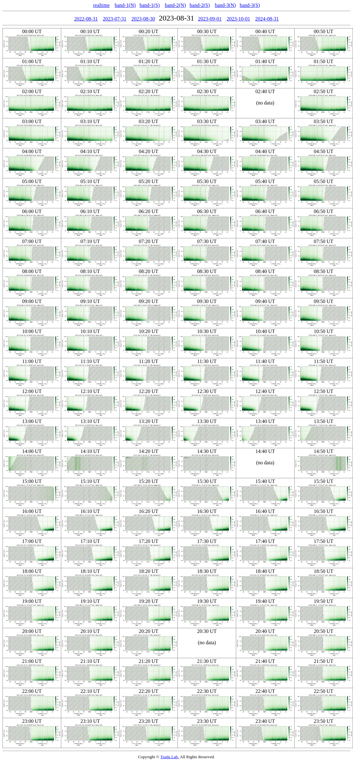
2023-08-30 (143, 18)
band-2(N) (175, 5)
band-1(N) (125, 5)
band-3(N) (225, 5)
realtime (101, 5)
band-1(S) (150, 5)
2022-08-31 (86, 18)
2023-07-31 (115, 18)
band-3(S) (250, 5)
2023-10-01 (238, 18)
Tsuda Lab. (169, 756)
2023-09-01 (210, 18)
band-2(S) (200, 5)
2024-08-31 (267, 18)
